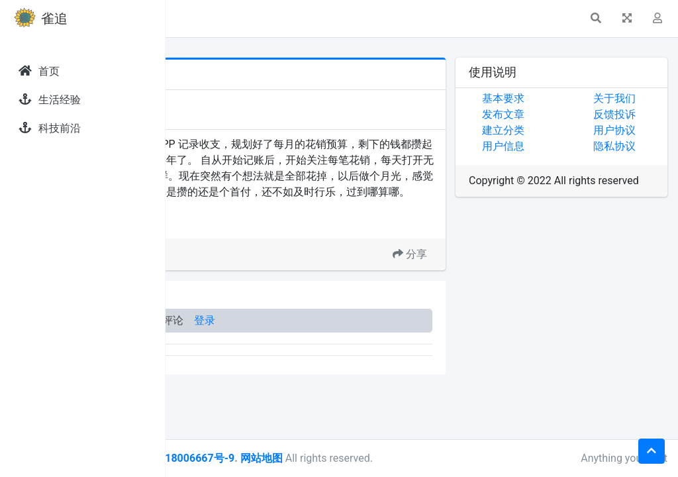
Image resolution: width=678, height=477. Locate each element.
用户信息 (558, 146)
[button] (186, 18)
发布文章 (558, 114)
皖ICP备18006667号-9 (345, 458)
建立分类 (558, 130)
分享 (465, 286)
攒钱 (247, 254)
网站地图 (426, 458)
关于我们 (641, 98)
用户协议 (641, 130)
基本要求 (558, 98)
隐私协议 (641, 146)
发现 (224, 101)
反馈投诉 (641, 114)
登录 (369, 352)
